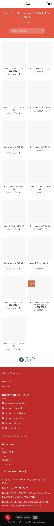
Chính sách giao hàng (12, 417)
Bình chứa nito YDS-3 (14, 302)
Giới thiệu (7, 381)
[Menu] (4, 4)
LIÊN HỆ (16, 74)
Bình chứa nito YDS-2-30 (13, 187)
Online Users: (8, 444)
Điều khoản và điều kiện (14, 402)
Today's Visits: (8, 452)
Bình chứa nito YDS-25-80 (40, 264)
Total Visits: (7, 460)
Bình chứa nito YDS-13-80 (14, 148)
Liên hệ (6, 386)
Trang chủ (8, 13)
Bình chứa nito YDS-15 (40, 147)
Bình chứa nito (24, 13)
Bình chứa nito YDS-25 (40, 226)
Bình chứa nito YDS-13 (40, 107)
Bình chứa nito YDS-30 (40, 302)
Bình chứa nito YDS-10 (40, 68)
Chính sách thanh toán (13, 412)
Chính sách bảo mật (12, 407)
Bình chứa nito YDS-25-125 (14, 264)
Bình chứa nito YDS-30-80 (14, 344)
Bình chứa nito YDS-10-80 (14, 108)
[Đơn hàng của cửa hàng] (27, 31)
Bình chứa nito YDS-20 (14, 226)
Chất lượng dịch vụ (11, 428)
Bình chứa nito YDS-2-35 (40, 187)
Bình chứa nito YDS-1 (14, 68)
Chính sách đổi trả (11, 422)
